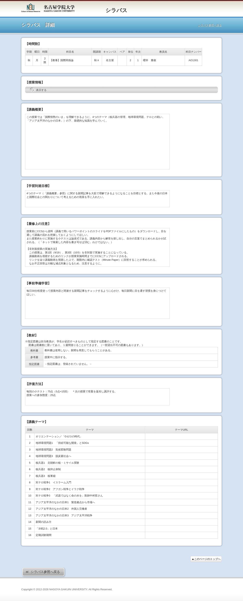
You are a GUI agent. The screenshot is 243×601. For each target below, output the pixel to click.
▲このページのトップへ (206, 558)
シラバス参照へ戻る (210, 25)
